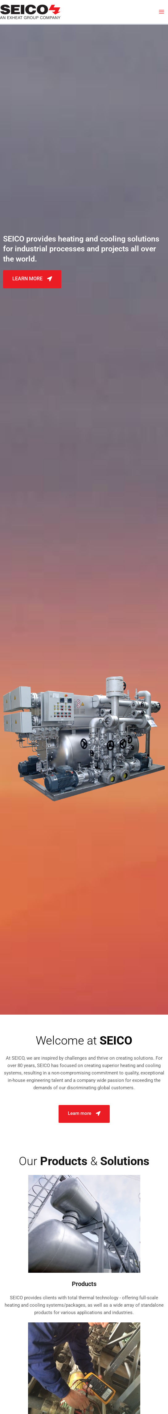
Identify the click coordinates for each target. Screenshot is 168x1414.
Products (84, 1284)
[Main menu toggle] (161, 11)
